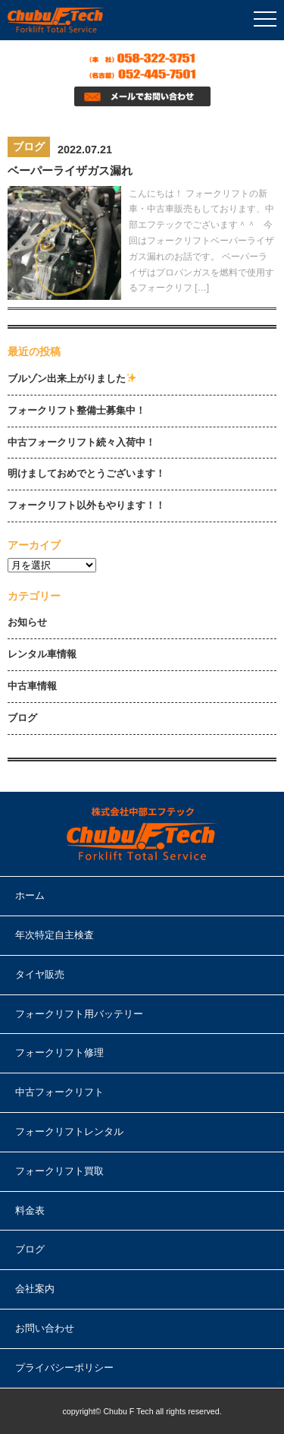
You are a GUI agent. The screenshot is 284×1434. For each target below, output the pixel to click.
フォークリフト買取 (59, 1171)
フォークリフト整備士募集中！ (76, 410)
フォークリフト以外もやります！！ (86, 505)
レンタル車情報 (42, 654)
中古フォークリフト (59, 1092)
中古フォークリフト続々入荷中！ (81, 442)
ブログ (22, 717)
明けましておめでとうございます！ (86, 473)
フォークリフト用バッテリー (79, 1014)
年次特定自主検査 (54, 935)
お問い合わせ (44, 1328)
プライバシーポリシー (64, 1367)
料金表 (30, 1210)
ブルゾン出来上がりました (72, 378)
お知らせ (27, 622)
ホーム (30, 895)
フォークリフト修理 (59, 1052)
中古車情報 (32, 686)
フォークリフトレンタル (69, 1131)
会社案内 (35, 1288)
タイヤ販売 (39, 974)
